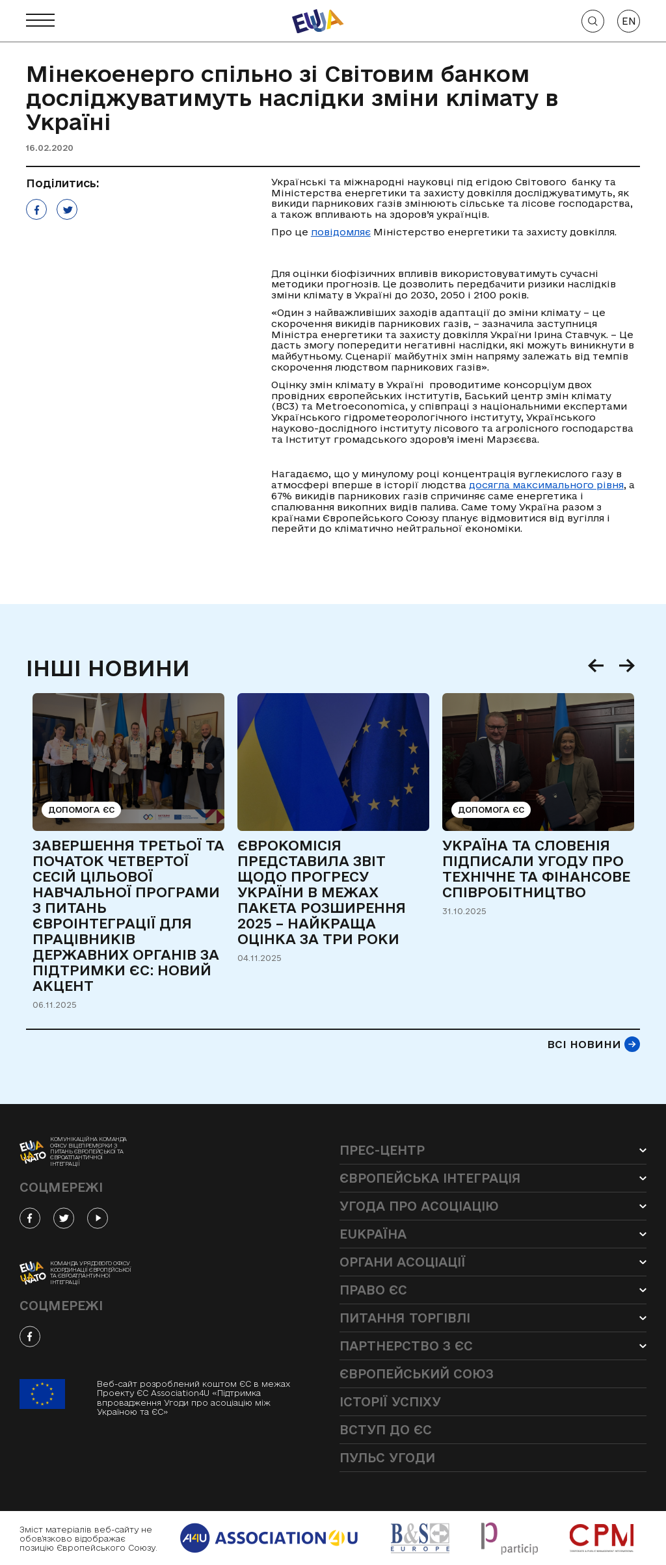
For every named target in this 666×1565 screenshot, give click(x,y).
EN (629, 21)
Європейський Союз (417, 1374)
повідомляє (341, 231)
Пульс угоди (387, 1458)
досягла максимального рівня (546, 484)
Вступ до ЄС (386, 1430)
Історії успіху (390, 1402)
